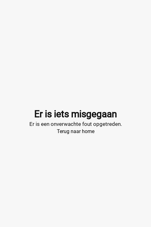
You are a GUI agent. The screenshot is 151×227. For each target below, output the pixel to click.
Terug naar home (75, 131)
